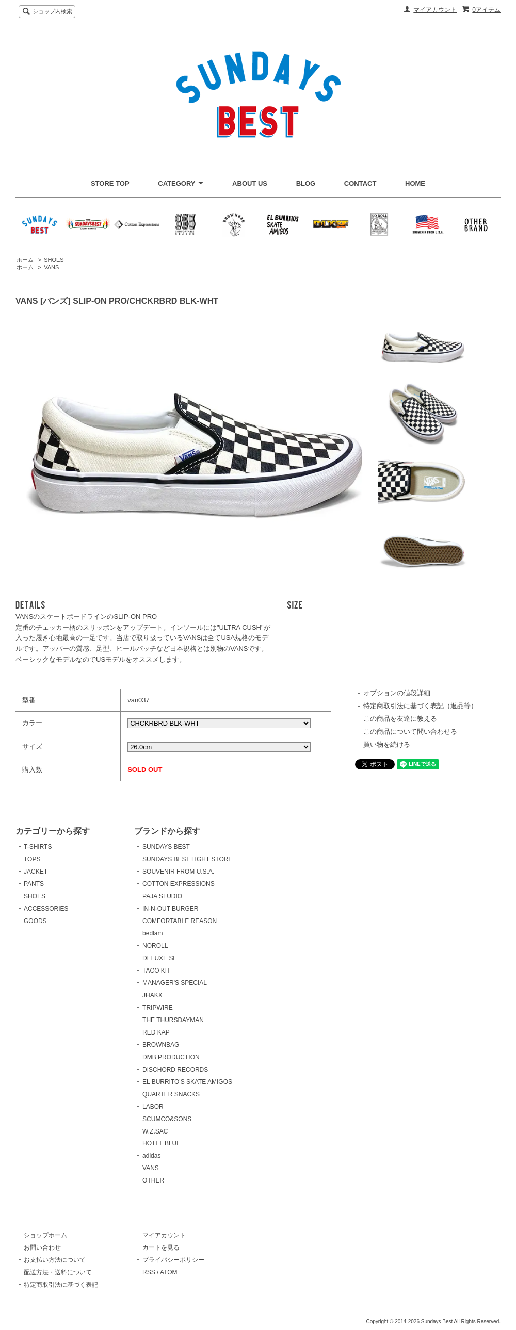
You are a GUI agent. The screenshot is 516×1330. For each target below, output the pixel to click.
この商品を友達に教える (400, 719)
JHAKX (152, 995)
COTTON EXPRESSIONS (178, 884)
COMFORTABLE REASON (179, 921)
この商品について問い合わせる (410, 731)
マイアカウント (435, 9)
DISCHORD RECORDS (175, 1069)
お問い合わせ (42, 1247)
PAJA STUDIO (162, 896)
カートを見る (161, 1247)
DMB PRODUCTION (171, 1057)
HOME (415, 183)
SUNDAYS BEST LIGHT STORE (187, 859)
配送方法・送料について (58, 1272)
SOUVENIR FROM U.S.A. (178, 871)
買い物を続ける (386, 744)
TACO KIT (156, 970)
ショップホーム (45, 1235)
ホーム (25, 260)
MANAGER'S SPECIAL (174, 983)
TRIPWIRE (157, 1007)
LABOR (153, 1106)
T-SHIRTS (38, 846)
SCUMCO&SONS (166, 1119)
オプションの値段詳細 (396, 693)
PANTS (34, 884)
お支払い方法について (55, 1259)
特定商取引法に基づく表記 (61, 1284)
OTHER (153, 1180)
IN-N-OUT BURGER (170, 908)
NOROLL (155, 945)
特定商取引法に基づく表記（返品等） (420, 706)
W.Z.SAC (155, 1131)
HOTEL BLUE (161, 1143)
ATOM (169, 1272)
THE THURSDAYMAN (173, 1020)
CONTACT (360, 183)
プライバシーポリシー (173, 1259)
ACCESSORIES (46, 908)
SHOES (53, 260)
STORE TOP (110, 183)
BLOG (306, 183)
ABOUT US (249, 183)
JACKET (35, 871)
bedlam (152, 933)
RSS (148, 1272)
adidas (151, 1155)
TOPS (32, 859)
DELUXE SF (159, 958)
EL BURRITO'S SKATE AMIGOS (187, 1082)
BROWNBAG (160, 1044)
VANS (51, 267)
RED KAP (156, 1032)
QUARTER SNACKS (171, 1094)
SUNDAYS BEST (166, 846)
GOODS (35, 921)
